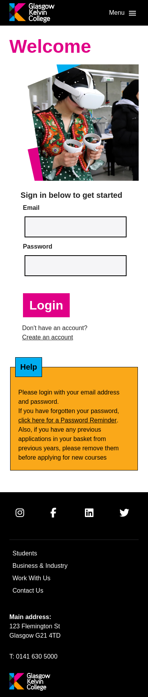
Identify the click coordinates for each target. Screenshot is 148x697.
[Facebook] (61, 519)
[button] (123, 12)
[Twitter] (130, 519)
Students (24, 553)
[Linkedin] (96, 519)
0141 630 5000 (37, 656)
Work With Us (31, 578)
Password (38, 246)
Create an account (47, 337)
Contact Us (27, 590)
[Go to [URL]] (32, 12)
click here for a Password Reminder (67, 420)
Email (31, 207)
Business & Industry (39, 565)
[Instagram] (26, 519)
